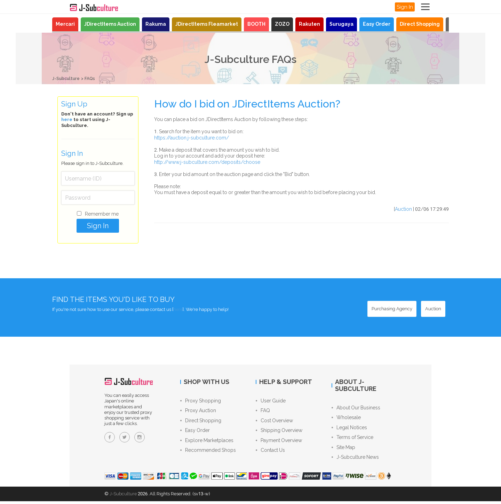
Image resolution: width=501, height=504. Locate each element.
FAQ (263, 411)
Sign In (405, 7)
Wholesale (346, 418)
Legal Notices (349, 428)
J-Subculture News (355, 460)
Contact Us (270, 453)
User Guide (271, 401)
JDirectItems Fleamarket (206, 24)
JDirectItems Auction (110, 24)
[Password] (98, 198)
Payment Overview (279, 443)
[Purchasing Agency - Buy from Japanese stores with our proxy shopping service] (391, 309)
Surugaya (341, 24)
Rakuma (155, 24)
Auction (403, 209)
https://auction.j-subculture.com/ (191, 138)
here (66, 119)
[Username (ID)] (98, 178)
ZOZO (282, 24)
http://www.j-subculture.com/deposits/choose (207, 162)
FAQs (91, 78)
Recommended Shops (208, 453)
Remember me (102, 214)
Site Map (343, 449)
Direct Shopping (420, 24)
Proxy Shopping (200, 401)
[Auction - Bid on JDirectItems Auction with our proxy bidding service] (433, 309)
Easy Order (376, 24)
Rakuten (309, 24)
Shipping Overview (279, 432)
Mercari (65, 24)
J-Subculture (66, 78)
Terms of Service (352, 439)
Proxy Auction (198, 411)
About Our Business (356, 407)
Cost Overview (274, 422)
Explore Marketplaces (206, 443)
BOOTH (256, 24)
